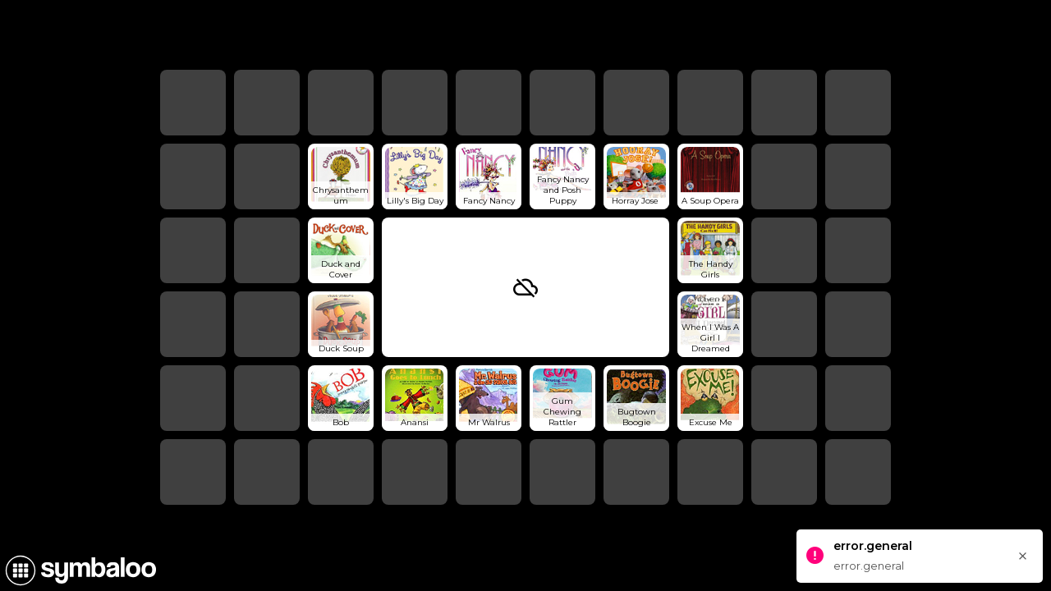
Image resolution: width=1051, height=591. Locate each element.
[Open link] (341, 176)
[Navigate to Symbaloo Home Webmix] (78, 570)
